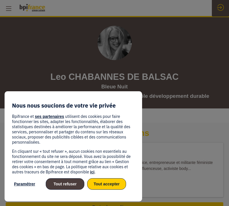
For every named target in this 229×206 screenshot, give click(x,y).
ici (92, 172)
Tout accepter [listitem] (107, 184)
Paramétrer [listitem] (24, 184)
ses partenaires (49, 116)
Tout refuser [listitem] (65, 184)
